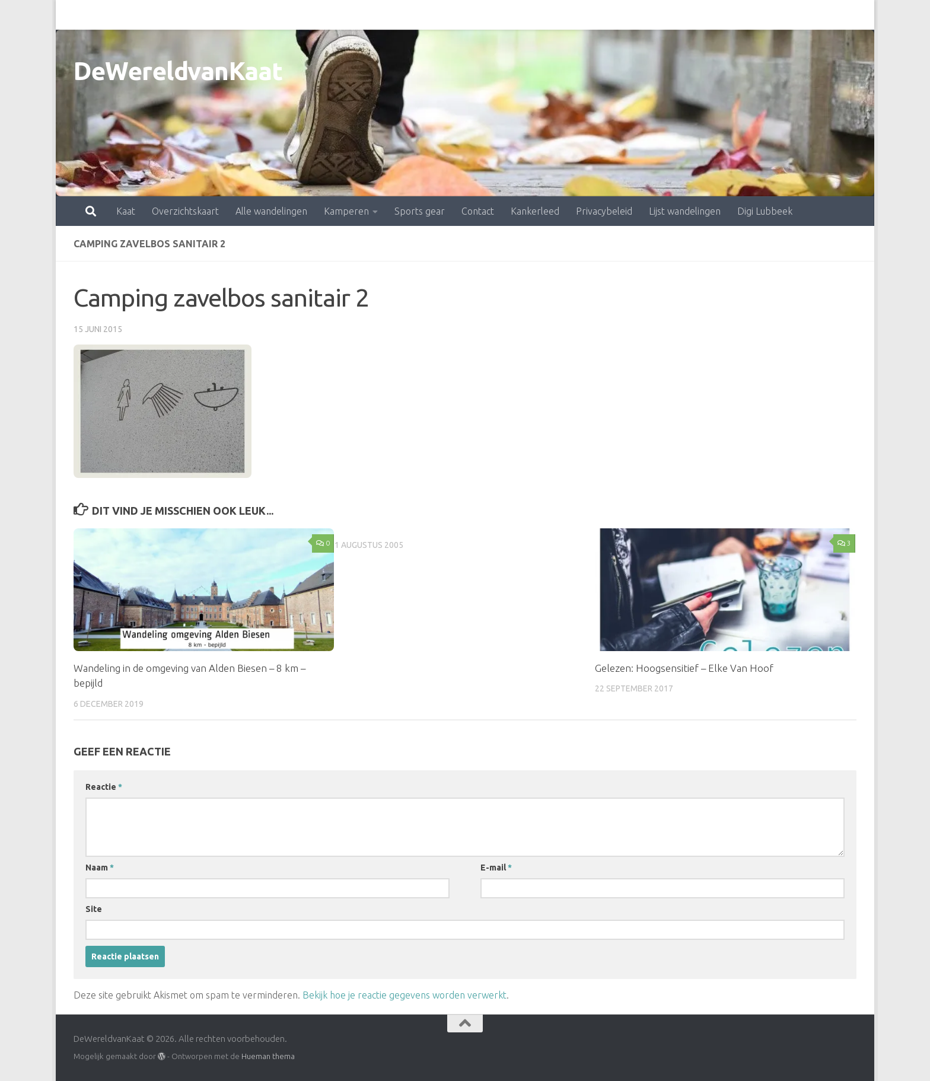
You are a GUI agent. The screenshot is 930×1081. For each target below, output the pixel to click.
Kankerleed (482, 14)
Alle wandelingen (219, 14)
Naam (99, 867)
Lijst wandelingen (632, 14)
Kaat (73, 14)
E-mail (496, 867)
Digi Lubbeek (712, 14)
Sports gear (367, 14)
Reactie (103, 787)
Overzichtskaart (133, 14)
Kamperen (294, 14)
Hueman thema (268, 1056)
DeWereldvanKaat (178, 71)
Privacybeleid (552, 14)
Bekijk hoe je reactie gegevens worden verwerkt (404, 995)
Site (93, 909)
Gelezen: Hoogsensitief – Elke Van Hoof (684, 668)
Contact (425, 14)
